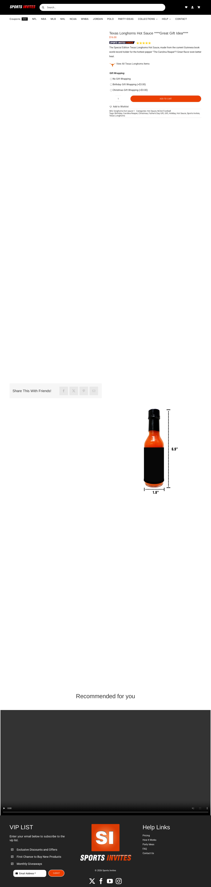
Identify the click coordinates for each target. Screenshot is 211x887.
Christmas (143, 113)
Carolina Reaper (130, 113)
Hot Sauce (151, 111)
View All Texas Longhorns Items (133, 63)
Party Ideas (148, 844)
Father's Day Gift (156, 113)
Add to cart (166, 98)
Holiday (172, 113)
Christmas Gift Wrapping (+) (129, 90)
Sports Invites (193, 113)
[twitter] (92, 881)
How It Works (149, 840)
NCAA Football (164, 111)
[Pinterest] (84, 391)
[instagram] (119, 881)
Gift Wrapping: (117, 73)
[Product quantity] (118, 99)
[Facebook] (64, 391)
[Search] (43, 7)
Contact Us (148, 853)
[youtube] (110, 881)
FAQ (145, 848)
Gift (166, 113)
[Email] (94, 391)
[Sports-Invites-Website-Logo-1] (23, 6)
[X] (74, 391)
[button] (119, 106)
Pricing (146, 835)
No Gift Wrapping (120, 78)
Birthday (118, 113)
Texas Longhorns (117, 115)
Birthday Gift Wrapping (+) (128, 84)
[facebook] (101, 881)
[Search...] (102, 7)
